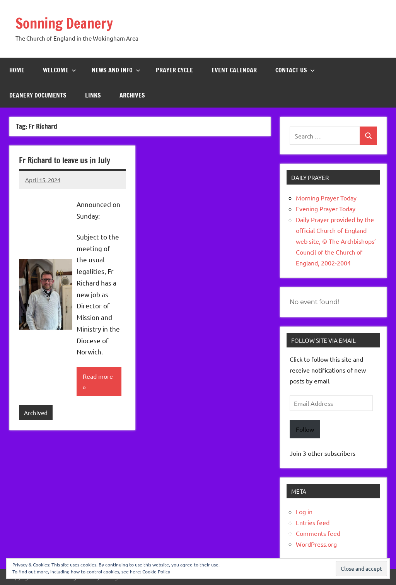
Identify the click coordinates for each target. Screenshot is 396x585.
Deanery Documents (38, 95)
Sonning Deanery (64, 23)
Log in (304, 511)
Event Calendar (234, 70)
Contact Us (295, 70)
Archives (132, 95)
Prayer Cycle (174, 70)
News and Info (116, 70)
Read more (98, 376)
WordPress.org (316, 544)
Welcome (59, 70)
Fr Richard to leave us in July (64, 160)
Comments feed (318, 533)
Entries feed (312, 522)
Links (93, 95)
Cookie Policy (156, 571)
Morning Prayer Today (326, 198)
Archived (36, 412)
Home (16, 70)
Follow (305, 429)
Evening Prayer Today (325, 208)
